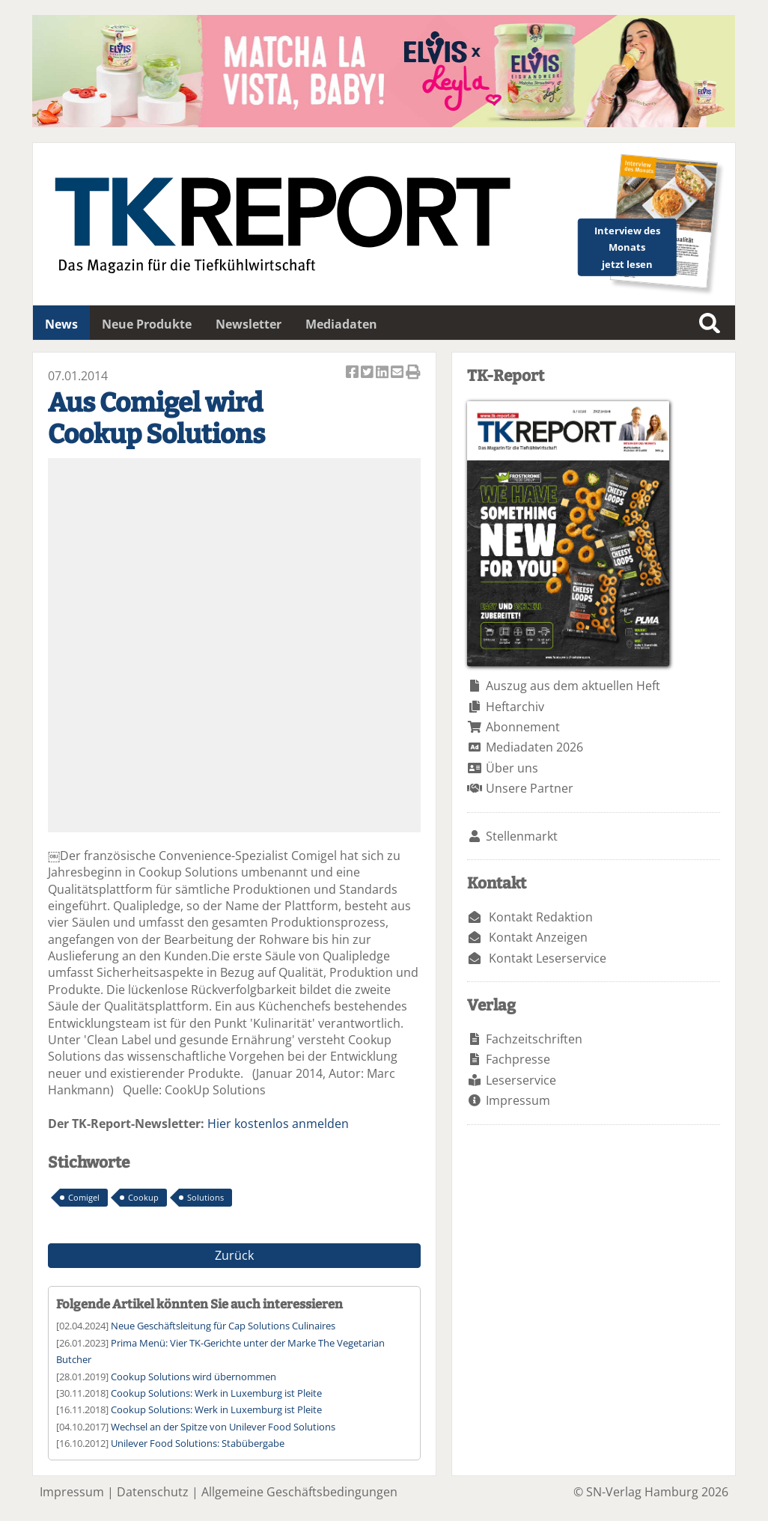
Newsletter (248, 324)
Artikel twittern (368, 373)
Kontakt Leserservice (547, 958)
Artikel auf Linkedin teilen (383, 373)
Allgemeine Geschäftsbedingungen (299, 1492)
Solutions (205, 1197)
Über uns (512, 768)
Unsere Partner (529, 788)
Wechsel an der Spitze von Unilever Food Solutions (223, 1426)
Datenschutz (153, 1492)
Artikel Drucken (413, 373)
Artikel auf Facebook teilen (353, 373)
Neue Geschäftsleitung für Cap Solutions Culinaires (223, 1325)
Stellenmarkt (522, 836)
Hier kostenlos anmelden (278, 1123)
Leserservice (521, 1080)
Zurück (234, 1255)
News (61, 324)
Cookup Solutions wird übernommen (193, 1376)
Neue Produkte (147, 324)
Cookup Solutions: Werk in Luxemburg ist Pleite (216, 1393)
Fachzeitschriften (534, 1039)
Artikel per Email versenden (398, 373)
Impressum (518, 1100)
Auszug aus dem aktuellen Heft (573, 685)
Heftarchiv (515, 706)
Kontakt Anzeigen (538, 937)
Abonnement (523, 727)
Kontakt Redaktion (541, 917)
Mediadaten (341, 324)
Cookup (143, 1197)
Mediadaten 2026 (534, 747)
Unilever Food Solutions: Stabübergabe (197, 1443)
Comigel (84, 1197)
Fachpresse (518, 1059)
